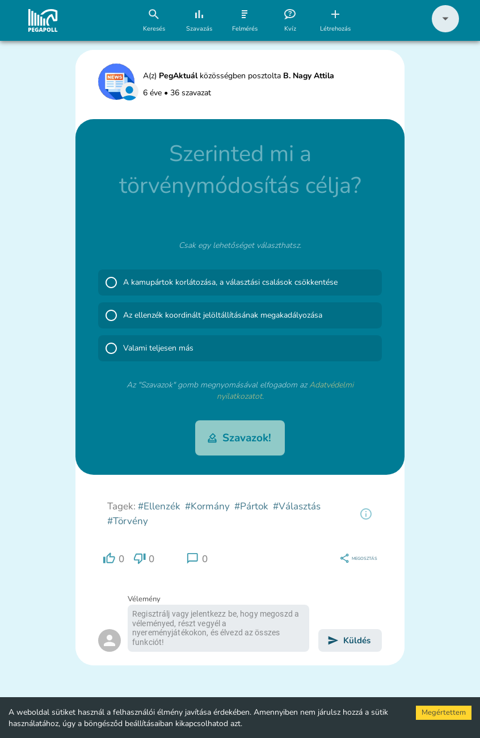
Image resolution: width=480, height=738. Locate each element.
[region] (366, 514)
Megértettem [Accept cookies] (444, 712)
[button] (445, 29)
